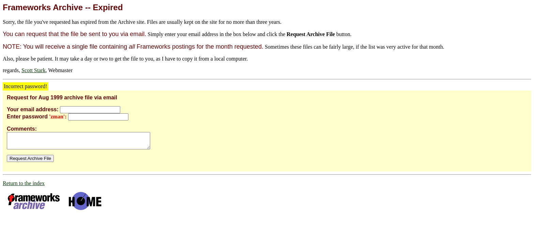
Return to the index (24, 186)
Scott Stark (33, 70)
